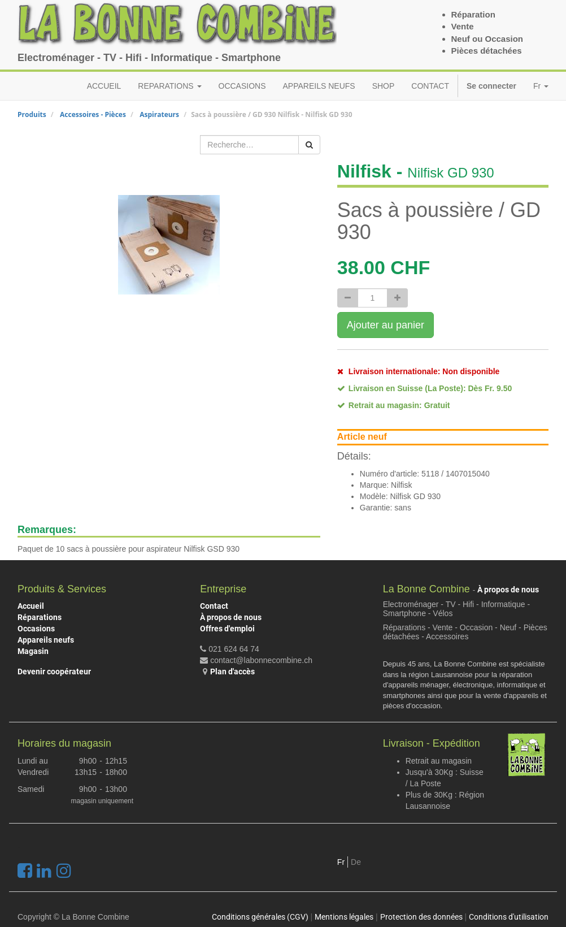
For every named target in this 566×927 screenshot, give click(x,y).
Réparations (40, 617)
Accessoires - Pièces (93, 114)
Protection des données (421, 916)
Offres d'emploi (227, 628)
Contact (214, 605)
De (356, 862)
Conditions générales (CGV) (260, 916)
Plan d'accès (232, 671)
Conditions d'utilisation (508, 916)
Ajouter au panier (385, 325)
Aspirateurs (159, 114)
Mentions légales (344, 916)
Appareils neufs (46, 639)
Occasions (36, 628)
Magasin (33, 651)
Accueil (31, 605)
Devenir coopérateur (54, 671)
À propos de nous (231, 617)
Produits (32, 114)
